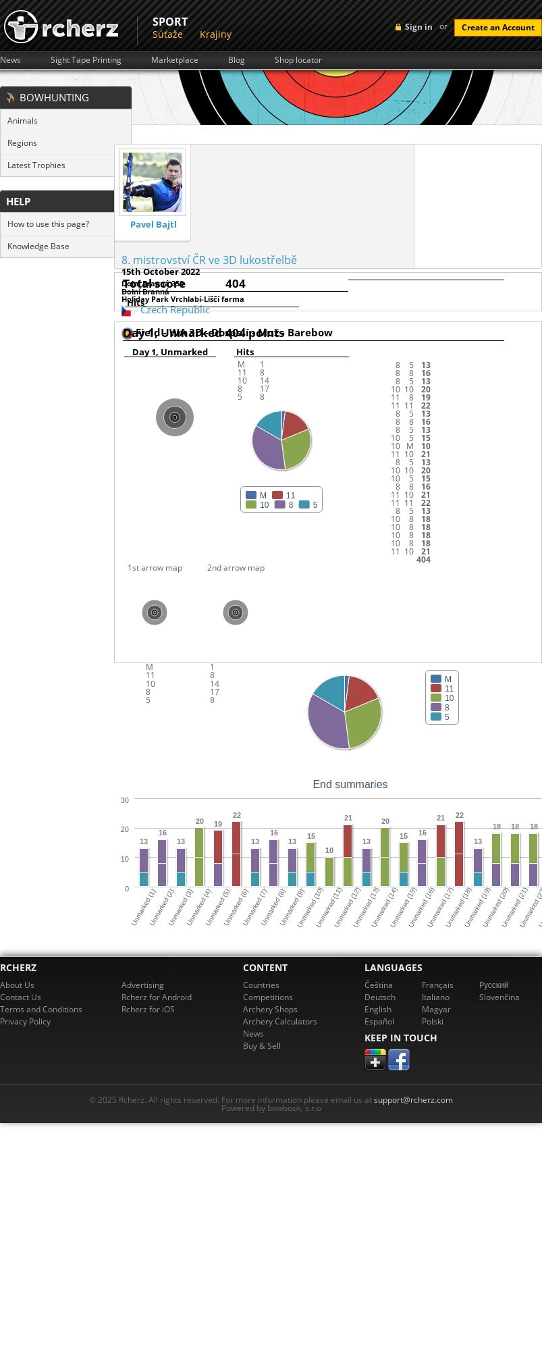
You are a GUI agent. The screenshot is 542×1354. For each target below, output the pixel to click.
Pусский (494, 985)
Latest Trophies (36, 165)
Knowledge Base (38, 246)
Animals (22, 120)
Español (379, 1021)
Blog (236, 60)
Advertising (142, 985)
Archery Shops (270, 1009)
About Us (17, 985)
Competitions (268, 997)
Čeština (378, 985)
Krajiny (216, 34)
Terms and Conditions (41, 1009)
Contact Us (20, 997)
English (377, 1009)
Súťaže (168, 34)
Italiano (436, 997)
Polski (432, 1021)
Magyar (436, 1009)
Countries (261, 985)
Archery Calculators (280, 1021)
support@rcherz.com (413, 1099)
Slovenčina (499, 997)
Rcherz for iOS (148, 1009)
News (10, 60)
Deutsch (380, 997)
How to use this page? (48, 224)
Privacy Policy (25, 1021)
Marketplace (174, 60)
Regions (22, 143)
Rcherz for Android (156, 997)
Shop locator (298, 60)
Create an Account (498, 27)
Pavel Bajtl (153, 224)
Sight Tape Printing (86, 60)
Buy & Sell (262, 1045)
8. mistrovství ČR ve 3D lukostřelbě (209, 260)
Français (438, 985)
